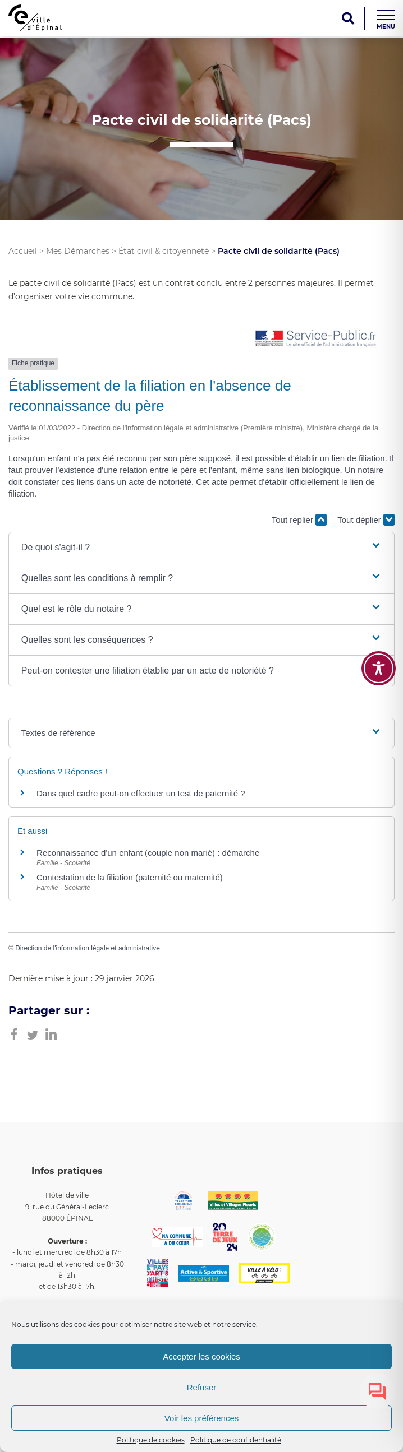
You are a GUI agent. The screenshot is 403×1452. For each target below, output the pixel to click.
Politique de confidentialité (235, 1440)
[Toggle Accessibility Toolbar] (379, 668)
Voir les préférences (201, 1418)
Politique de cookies (151, 1440)
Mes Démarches (77, 251)
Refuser (202, 1387)
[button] (201, 547)
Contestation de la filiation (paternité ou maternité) (129, 877)
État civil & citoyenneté (163, 251)
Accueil (22, 251)
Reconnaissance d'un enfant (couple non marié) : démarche (147, 852)
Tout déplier (366, 520)
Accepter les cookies (201, 1356)
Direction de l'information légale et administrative (87, 948)
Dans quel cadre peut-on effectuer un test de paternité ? (140, 793)
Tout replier (299, 520)
